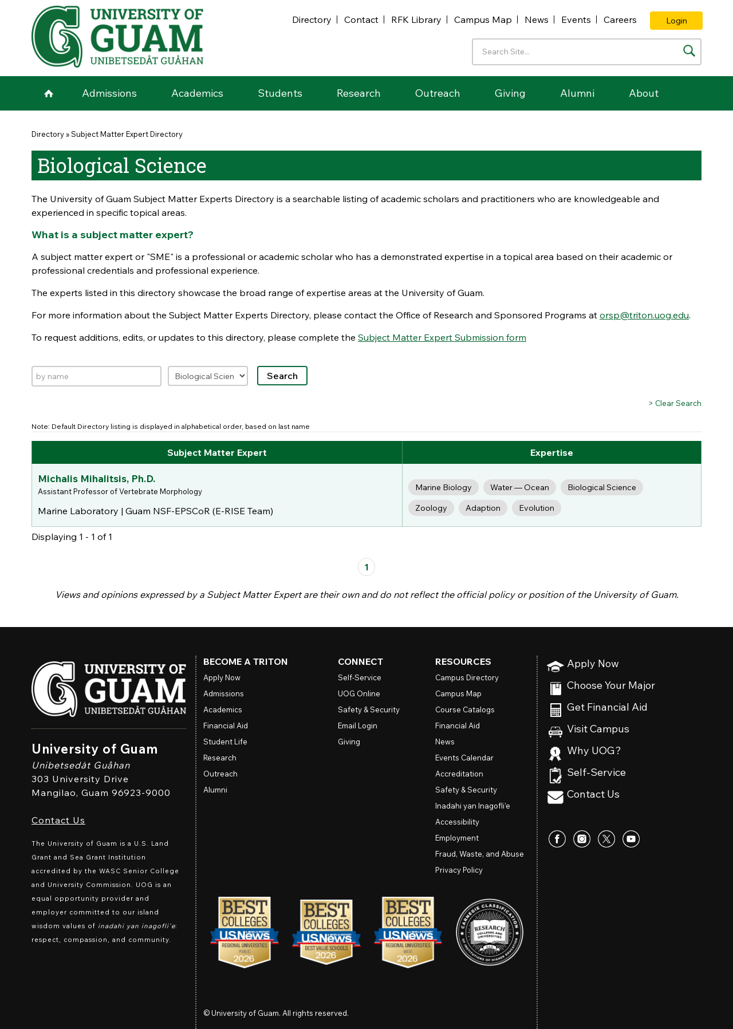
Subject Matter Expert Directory (127, 134)
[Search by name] (96, 376)
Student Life (225, 741)
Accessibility (457, 821)
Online (359, 693)
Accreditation (459, 773)
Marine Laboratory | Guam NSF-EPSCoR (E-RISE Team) (155, 511)
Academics (197, 93)
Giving (510, 93)
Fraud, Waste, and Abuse (479, 853)
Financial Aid (225, 725)
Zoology (431, 508)
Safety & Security (369, 709)
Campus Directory (467, 677)
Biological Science (602, 487)
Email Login (357, 725)
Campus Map (483, 19)
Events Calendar (464, 757)
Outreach (437, 93)
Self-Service (596, 773)
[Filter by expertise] (208, 376)
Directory (312, 19)
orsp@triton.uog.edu (644, 315)
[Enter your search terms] (587, 51)
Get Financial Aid (607, 707)
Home (48, 93)
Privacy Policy (459, 869)
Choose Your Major (611, 686)
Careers (620, 19)
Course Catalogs (465, 709)
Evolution (536, 508)
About (644, 93)
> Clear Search (675, 403)
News (537, 19)
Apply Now (593, 664)
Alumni (577, 93)
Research (359, 93)
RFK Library (416, 19)
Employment (457, 837)
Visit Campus (598, 729)
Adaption (483, 508)
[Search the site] (689, 51)
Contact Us (58, 820)
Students (280, 93)
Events (576, 19)
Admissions (109, 93)
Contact (361, 19)
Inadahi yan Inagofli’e (472, 805)
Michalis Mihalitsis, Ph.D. (96, 478)
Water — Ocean (519, 487)
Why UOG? (594, 751)
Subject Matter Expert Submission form (442, 337)
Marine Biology (443, 487)
